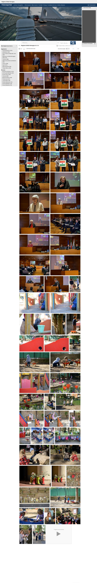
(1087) (6, 52)
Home (19, 45)
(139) (7, 83)
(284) (6, 74)
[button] (45, 38)
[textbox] (39, 42)
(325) (8, 73)
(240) (7, 77)
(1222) (8, 71)
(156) (7, 82)
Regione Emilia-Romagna (8, 2)
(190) (6, 80)
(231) (6, 79)
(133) (7, 85)
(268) (5, 76)
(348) (6, 66)
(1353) (7, 50)
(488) (5, 59)
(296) (6, 68)
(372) (4, 65)
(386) (5, 63)
